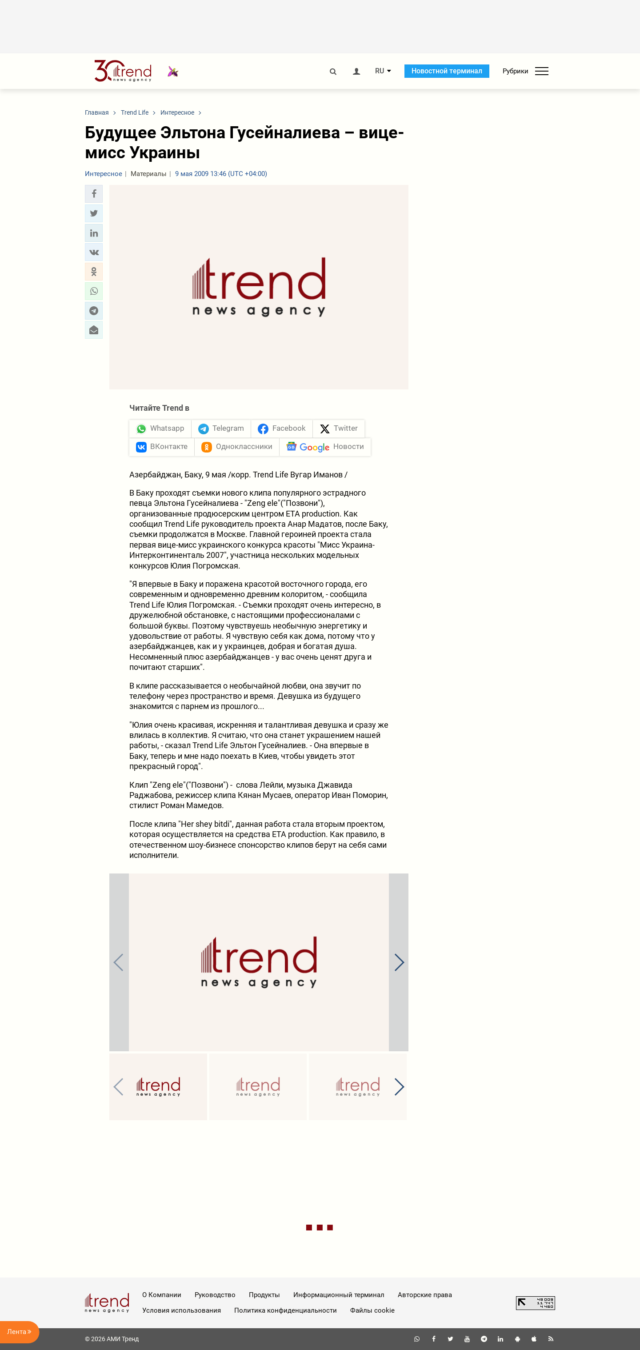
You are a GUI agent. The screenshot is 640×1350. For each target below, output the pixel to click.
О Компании (161, 1295)
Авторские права (425, 1295)
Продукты (264, 1295)
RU (379, 71)
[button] (94, 194)
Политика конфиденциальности (285, 1310)
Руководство (215, 1295)
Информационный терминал (338, 1295)
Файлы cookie (372, 1310)
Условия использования (181, 1310)
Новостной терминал (447, 71)
